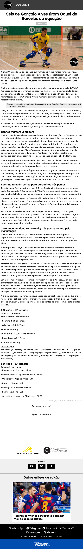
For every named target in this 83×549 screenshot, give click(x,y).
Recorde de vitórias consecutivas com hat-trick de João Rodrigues (39, 517)
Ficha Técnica (43, 536)
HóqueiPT (34, 536)
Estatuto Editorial (55, 536)
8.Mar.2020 (41, 23)
